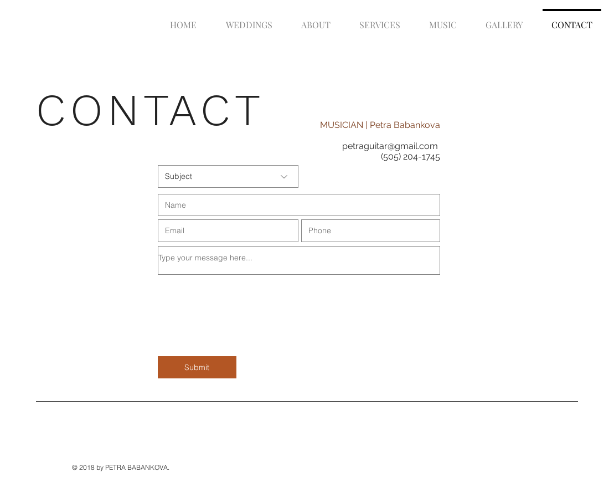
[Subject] (228, 176)
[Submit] (197, 367)
